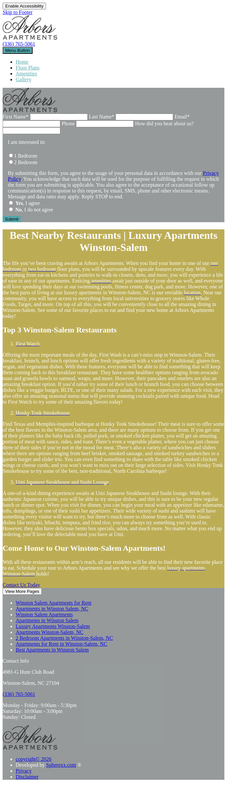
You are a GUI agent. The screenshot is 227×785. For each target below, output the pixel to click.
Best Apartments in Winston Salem (52, 650)
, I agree (27, 203)
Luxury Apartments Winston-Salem (53, 626)
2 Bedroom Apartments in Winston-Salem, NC (64, 638)
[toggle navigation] (18, 50)
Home (22, 62)
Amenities (26, 73)
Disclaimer (27, 776)
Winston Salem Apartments (44, 614)
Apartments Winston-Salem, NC (49, 632)
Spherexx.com (61, 765)
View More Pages (22, 591)
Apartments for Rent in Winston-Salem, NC (61, 644)
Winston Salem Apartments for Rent (53, 603)
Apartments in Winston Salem (47, 620)
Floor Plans (27, 67)
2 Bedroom (26, 162)
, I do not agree (34, 209)
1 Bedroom (26, 156)
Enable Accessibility (24, 6)
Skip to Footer (18, 12)
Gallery (23, 79)
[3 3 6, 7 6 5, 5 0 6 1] (19, 694)
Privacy (24, 771)
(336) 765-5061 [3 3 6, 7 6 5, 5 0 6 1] (19, 44)
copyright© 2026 (33, 759)
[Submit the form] (12, 219)
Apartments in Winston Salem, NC (52, 608)
